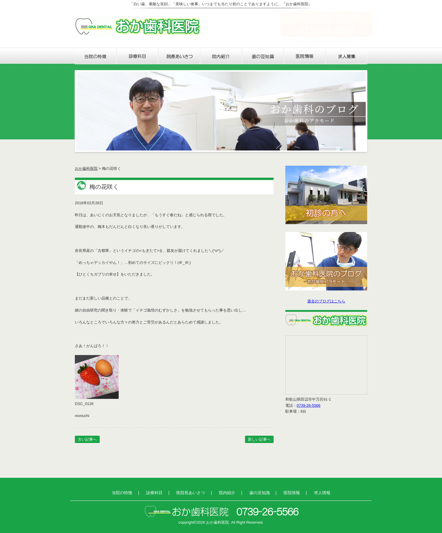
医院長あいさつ (179, 56)
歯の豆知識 (263, 56)
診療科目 (137, 56)
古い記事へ (87, 439)
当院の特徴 (96, 56)
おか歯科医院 (86, 168)
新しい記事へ (259, 439)
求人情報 (346, 56)
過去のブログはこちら (326, 301)
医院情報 (305, 56)
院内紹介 (221, 56)
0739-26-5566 (308, 405)
